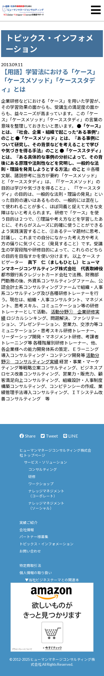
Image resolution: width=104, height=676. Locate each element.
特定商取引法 (30, 565)
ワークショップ (41, 484)
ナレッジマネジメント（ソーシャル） (46, 505)
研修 (31, 476)
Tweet (49, 435)
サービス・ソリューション (45, 462)
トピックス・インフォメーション (46, 544)
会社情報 (26, 530)
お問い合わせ (30, 551)
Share (27, 435)
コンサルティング (42, 469)
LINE (70, 435)
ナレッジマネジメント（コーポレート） (46, 493)
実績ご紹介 (28, 522)
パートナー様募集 (33, 536)
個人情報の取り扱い (35, 572)
